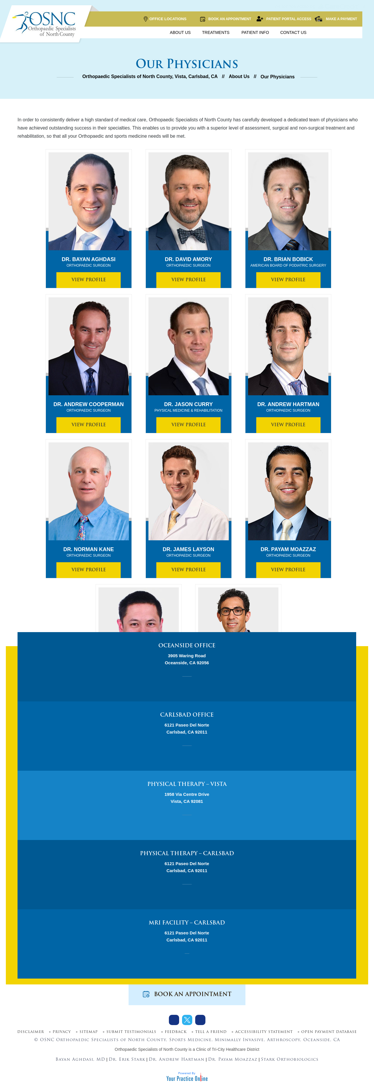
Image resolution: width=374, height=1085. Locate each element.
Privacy (62, 1032)
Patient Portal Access (284, 19)
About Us (239, 76)
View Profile (89, 280)
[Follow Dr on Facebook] (174, 1020)
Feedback (176, 1032)
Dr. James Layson (188, 552)
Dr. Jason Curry (189, 407)
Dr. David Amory (188, 262)
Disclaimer (30, 1032)
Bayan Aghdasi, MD (80, 1060)
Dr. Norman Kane (88, 552)
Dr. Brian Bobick (288, 262)
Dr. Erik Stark (127, 1060)
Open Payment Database (329, 1032)
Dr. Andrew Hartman (288, 407)
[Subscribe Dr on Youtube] (200, 1020)
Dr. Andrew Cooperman (88, 407)
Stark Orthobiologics (289, 1060)
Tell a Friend (211, 1032)
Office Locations (165, 19)
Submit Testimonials (131, 1032)
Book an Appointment (225, 19)
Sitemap (88, 1032)
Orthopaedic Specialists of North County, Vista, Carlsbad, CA (150, 76)
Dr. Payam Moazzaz (288, 552)
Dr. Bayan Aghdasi (88, 262)
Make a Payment (335, 19)
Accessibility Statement (264, 1032)
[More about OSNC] (45, 24)
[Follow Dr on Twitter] (187, 1020)
